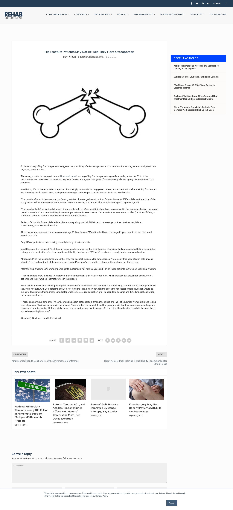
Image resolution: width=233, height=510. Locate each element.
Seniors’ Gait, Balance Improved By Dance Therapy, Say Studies (104, 405)
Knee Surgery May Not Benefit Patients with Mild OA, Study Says (145, 405)
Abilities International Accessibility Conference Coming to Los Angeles (196, 64)
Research (94, 54)
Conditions (80, 16)
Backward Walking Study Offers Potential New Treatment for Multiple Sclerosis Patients (196, 94)
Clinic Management (56, 16)
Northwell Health (68, 173)
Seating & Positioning (171, 16)
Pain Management (143, 16)
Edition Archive (218, 16)
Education (83, 54)
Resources (196, 16)
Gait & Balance (102, 16)
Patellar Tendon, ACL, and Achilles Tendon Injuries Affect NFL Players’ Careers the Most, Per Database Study (69, 409)
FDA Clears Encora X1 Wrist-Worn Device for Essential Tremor (194, 83)
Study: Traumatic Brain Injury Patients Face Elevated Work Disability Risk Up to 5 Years (194, 105)
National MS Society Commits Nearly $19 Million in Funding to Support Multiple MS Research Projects (31, 411)
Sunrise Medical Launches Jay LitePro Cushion (196, 74)
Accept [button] (171, 503)
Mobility (121, 16)
